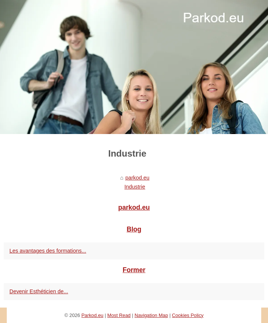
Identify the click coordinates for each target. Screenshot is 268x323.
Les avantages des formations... (47, 251)
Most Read (119, 315)
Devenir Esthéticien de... (38, 291)
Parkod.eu (92, 315)
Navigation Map (151, 315)
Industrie (135, 187)
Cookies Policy (188, 315)
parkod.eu (137, 178)
